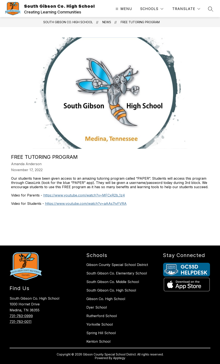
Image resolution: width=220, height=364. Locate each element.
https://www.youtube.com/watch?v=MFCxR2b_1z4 (84, 195)
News (106, 22)
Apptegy (119, 358)
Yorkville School (99, 324)
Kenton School (98, 341)
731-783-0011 (21, 321)
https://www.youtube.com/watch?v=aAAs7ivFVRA (86, 203)
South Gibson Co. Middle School (112, 282)
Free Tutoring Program (140, 22)
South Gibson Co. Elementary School (116, 273)
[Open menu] (123, 9)
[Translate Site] (186, 9)
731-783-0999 (21, 316)
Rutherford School (101, 316)
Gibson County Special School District (117, 265)
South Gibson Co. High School (68, 22)
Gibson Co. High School (105, 299)
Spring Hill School (101, 333)
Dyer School (96, 307)
